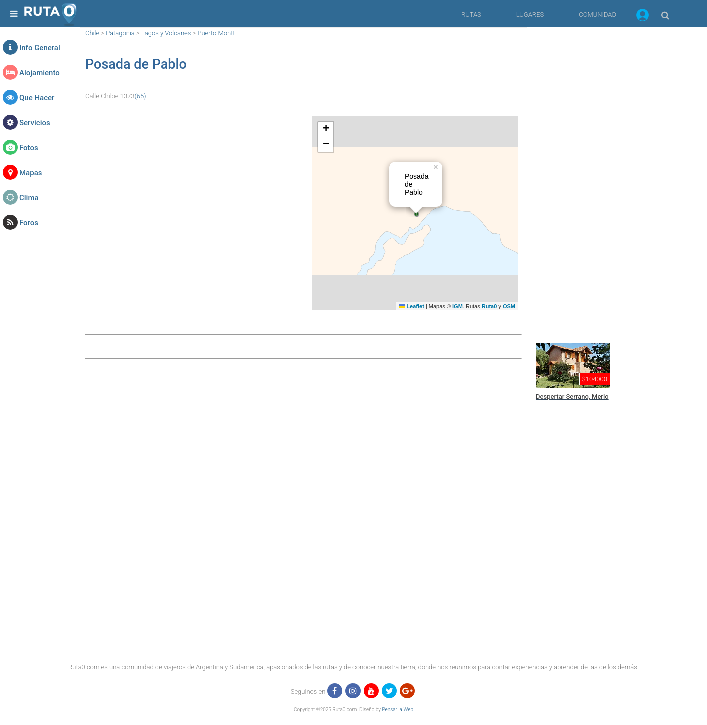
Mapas (30, 173)
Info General (39, 48)
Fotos (28, 148)
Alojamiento (39, 73)
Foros (28, 223)
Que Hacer (36, 98)
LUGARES (530, 14)
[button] (642, 17)
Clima (29, 198)
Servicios (34, 123)
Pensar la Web (397, 709)
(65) (140, 96)
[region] (607, 178)
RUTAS (471, 14)
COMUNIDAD (597, 14)
